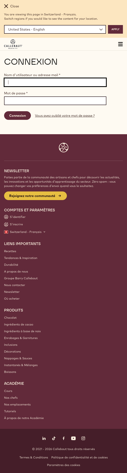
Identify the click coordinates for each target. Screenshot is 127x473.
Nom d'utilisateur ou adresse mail (32, 75)
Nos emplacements (17, 404)
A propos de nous (16, 271)
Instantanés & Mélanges (21, 365)
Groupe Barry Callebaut (21, 278)
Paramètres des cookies (63, 465)
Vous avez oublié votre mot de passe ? (65, 115)
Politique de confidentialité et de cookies (79, 457)
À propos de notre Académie (24, 418)
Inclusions (10, 345)
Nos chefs (11, 398)
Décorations (12, 351)
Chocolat (10, 318)
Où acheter (12, 298)
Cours (8, 391)
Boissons (10, 372)
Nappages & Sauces (18, 358)
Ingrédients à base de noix (22, 331)
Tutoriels (10, 411)
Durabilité (11, 265)
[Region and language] (55, 29)
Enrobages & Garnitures (21, 338)
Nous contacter (14, 285)
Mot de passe (16, 93)
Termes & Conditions (33, 457)
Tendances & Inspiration (20, 258)
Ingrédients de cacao (18, 324)
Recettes (10, 251)
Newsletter (12, 292)
